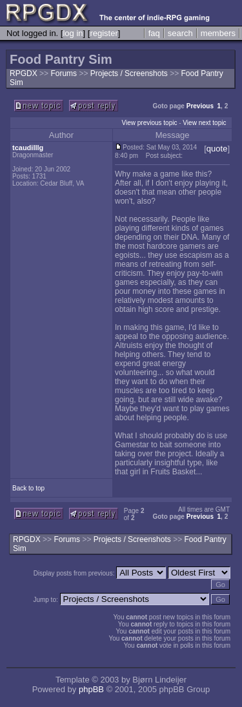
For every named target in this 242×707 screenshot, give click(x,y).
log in (73, 33)
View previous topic (149, 122)
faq (154, 33)
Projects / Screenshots (130, 73)
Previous (200, 106)
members (218, 33)
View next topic (204, 122)
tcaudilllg (27, 147)
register (103, 33)
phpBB (91, 689)
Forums (63, 73)
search (180, 33)
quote (217, 148)
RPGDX (23, 73)
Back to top (28, 488)
